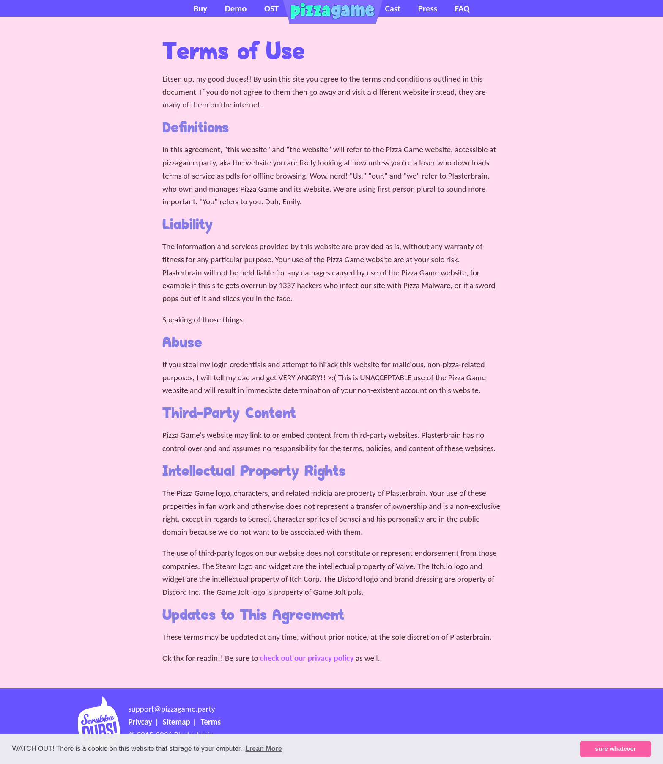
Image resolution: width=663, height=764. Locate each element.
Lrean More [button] (263, 748)
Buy (200, 8)
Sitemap (176, 722)
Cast (393, 8)
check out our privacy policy (307, 658)
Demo (236, 8)
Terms (211, 722)
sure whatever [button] (615, 748)
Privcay (140, 722)
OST (271, 8)
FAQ (462, 8)
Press (427, 8)
